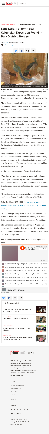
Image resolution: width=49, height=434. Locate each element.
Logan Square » (8, 335)
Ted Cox (5, 42)
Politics (38, 24)
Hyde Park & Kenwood (10, 24)
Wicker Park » (7, 307)
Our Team (13, 394)
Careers (13, 397)
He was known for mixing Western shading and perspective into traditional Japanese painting (23, 205)
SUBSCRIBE (16, 413)
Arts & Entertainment (27, 24)
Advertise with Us (16, 388)
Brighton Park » (8, 326)
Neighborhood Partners (17, 386)
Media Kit (13, 400)
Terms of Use (14, 419)
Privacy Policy (23, 419)
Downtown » (7, 316)
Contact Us (14, 391)
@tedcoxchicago (9, 45)
